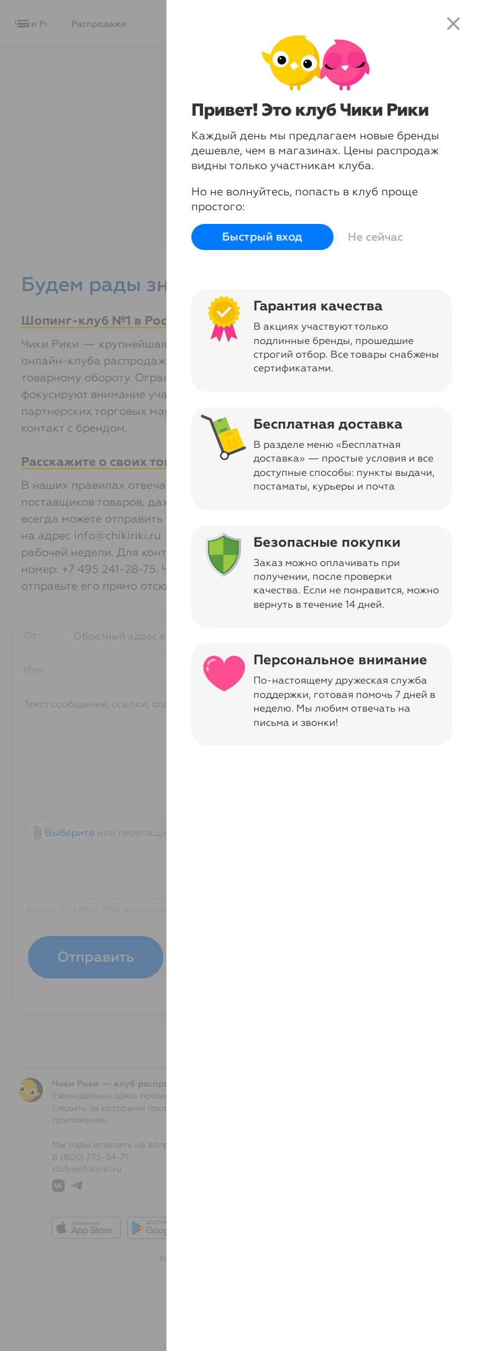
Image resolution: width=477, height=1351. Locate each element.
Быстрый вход (262, 237)
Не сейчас (375, 237)
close (453, 23)
